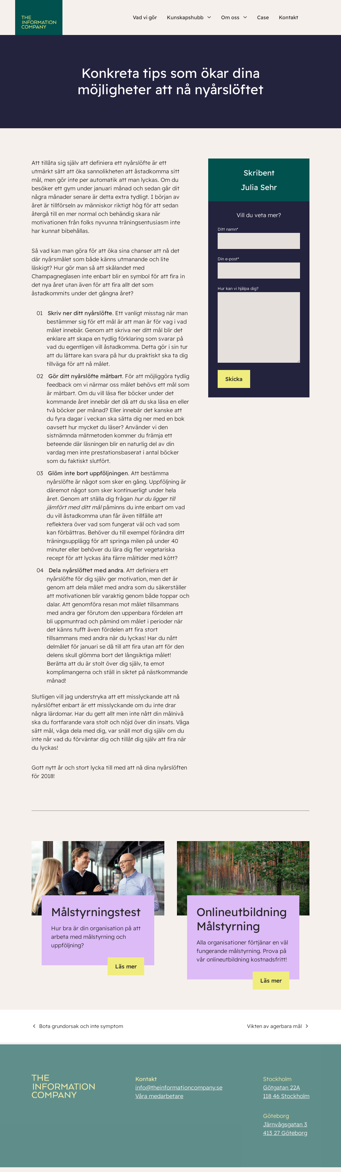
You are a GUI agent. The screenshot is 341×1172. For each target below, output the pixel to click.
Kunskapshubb (189, 17)
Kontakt (288, 17)
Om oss (234, 17)
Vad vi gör (145, 17)
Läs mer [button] (125, 967)
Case (263, 17)
